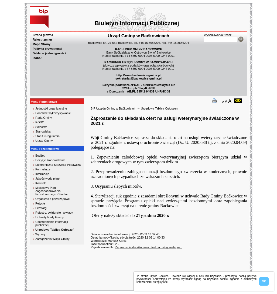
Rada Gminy (43, 117)
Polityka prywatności (47, 48)
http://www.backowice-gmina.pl (138, 75)
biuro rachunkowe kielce (47, 285)
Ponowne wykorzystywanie (53, 113)
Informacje (42, 174)
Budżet (40, 155)
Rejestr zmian (42, 39)
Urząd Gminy (44, 140)
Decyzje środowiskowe (50, 160)
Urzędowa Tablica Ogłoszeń (54, 229)
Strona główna (43, 35)
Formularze (42, 169)
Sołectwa (41, 126)
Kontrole (40, 183)
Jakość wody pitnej (47, 178)
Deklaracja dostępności (49, 53)
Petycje (40, 203)
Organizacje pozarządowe (52, 198)
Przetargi (41, 208)
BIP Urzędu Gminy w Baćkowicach (113, 108)
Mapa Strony (41, 44)
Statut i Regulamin (47, 136)
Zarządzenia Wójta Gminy (52, 238)
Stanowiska (42, 131)
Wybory (40, 234)
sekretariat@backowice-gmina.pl (138, 78)
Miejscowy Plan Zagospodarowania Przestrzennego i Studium (52, 191)
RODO (37, 58)
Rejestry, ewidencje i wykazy (54, 212)
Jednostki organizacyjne (51, 108)
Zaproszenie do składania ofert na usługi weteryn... (148, 247)
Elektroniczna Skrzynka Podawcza (58, 164)
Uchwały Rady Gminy (49, 217)
